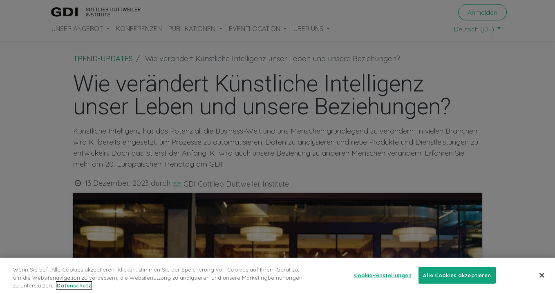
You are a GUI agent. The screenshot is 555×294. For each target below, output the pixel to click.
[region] (277, 276)
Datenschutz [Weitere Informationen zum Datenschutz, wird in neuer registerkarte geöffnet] (74, 285)
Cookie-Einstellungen (383, 275)
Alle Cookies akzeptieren (457, 275)
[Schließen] (542, 275)
